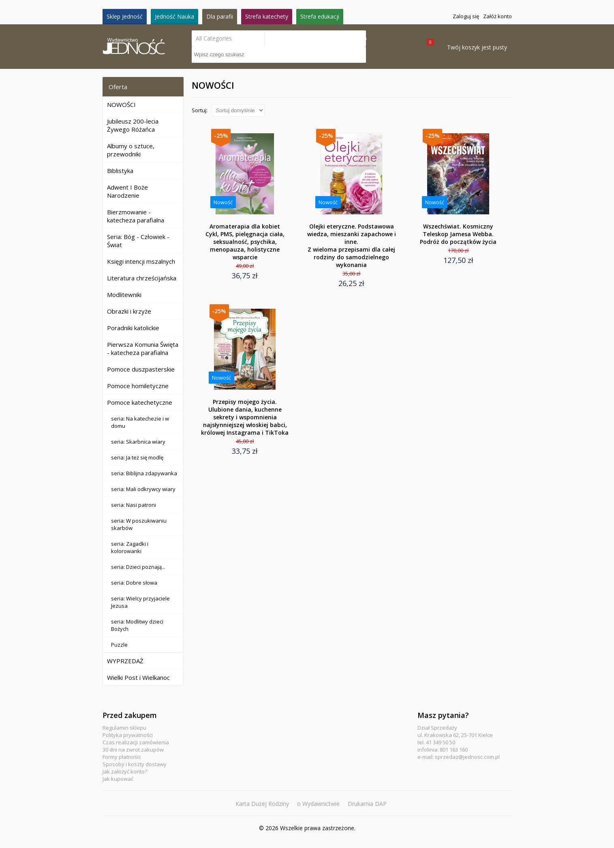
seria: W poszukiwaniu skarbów (139, 524)
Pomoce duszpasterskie (141, 369)
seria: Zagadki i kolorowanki (129, 547)
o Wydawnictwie (318, 803)
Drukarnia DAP (367, 803)
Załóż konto (497, 16)
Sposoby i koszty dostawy (135, 764)
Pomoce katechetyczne (139, 402)
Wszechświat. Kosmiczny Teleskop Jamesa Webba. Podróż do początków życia (458, 234)
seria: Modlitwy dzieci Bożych (137, 625)
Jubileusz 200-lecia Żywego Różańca (132, 125)
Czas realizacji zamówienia (136, 742)
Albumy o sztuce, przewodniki (130, 150)
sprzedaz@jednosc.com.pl (467, 756)
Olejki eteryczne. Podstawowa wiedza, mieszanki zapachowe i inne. (351, 245)
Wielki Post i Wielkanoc (138, 677)
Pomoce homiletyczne (138, 386)
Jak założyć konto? (125, 771)
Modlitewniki (124, 294)
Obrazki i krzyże (129, 311)
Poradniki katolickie (133, 328)
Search (358, 38)
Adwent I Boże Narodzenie (127, 191)
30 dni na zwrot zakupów (133, 749)
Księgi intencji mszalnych (141, 261)
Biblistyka (120, 171)
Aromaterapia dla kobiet (245, 241)
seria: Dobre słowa (134, 582)
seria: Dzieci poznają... (138, 566)
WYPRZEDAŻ (125, 661)
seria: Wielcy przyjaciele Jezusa (140, 602)
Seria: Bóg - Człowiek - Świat (138, 241)
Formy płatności (122, 756)
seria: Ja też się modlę (137, 457)
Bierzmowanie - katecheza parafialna (135, 216)
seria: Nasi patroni (133, 504)
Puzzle (119, 644)
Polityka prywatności (128, 735)
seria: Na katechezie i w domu (140, 422)
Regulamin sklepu (124, 727)
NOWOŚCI (121, 104)
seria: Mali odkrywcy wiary (143, 489)
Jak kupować (118, 778)
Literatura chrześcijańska (141, 278)
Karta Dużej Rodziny (262, 803)
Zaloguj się (466, 16)
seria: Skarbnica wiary (138, 441)
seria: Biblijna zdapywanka (144, 473)
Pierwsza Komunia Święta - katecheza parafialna (142, 348)
